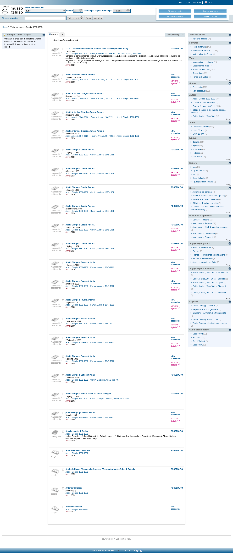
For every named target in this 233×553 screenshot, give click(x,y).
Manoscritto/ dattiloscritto (203, 50)
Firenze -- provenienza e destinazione (209, 255)
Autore (192, 95)
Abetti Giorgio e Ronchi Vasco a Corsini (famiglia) (88, 394)
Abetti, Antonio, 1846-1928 (77, 80)
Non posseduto (199, 91)
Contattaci (196, 2)
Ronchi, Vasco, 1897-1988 (118, 399)
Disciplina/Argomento (200, 215)
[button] (78, 11)
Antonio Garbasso (74, 488)
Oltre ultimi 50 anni (201, 127)
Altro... (228, 80)
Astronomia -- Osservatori (204, 233)
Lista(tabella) (175, 35)
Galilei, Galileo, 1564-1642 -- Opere (208, 282)
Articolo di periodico (201, 69)
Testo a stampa (199, 47)
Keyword (193, 301)
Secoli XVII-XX (199, 341)
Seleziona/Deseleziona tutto (66, 40)
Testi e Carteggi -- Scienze (204, 306)
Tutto (53, 34)
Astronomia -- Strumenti (203, 237)
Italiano (196, 142)
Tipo (191, 58)
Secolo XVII (198, 334)
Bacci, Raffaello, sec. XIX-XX (103, 54)
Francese (197, 149)
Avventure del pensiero (202, 192)
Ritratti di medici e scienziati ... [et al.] (209, 196)
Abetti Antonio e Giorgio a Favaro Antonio (85, 93)
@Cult (116, 539)
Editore (193, 163)
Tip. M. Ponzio (199, 171)
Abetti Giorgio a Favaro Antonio (80, 262)
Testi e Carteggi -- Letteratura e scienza (210, 323)
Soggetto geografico (199, 243)
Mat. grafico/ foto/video (202, 54)
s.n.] (194, 174)
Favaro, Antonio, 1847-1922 (103, 80)
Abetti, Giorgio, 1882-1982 (77, 54)
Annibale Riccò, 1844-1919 (78, 450)
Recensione (198, 73)
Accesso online (197, 34)
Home (181, 2)
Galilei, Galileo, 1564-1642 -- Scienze (209, 279)
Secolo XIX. (198, 345)
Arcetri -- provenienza (202, 247)
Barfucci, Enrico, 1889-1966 (129, 54)
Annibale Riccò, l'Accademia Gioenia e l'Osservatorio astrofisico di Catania (100, 469)
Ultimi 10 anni (199, 134)
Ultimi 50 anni (199, 130)
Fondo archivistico (201, 77)
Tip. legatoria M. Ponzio (203, 182)
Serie (192, 188)
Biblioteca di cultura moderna (205, 199)
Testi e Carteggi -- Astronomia (205, 319)
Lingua (192, 138)
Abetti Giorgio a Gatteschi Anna (80, 375)
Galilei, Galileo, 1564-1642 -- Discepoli (209, 286)
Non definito (198, 157)
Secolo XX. (197, 337)
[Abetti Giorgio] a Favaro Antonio (81, 412)
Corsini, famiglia (97, 399)
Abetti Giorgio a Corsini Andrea (80, 150)
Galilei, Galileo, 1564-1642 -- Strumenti (209, 293)
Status (192, 83)
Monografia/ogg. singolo (203, 62)
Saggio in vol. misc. (201, 66)
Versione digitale (175, 82)
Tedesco (196, 153)
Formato (193, 43)
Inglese (196, 146)
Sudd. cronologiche (199, 330)
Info (188, 2)
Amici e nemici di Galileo (77, 431)
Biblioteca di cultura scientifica (206, 203)
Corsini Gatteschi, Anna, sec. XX (104, 380)
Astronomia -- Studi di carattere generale (210, 227)
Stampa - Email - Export (17, 34)
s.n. (194, 167)
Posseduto (197, 87)
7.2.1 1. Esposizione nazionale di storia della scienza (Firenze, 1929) (97, 49)
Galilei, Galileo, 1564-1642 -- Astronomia (210, 272)
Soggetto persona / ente (201, 268)
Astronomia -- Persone (202, 223)
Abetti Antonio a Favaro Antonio (80, 75)
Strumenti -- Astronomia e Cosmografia (209, 313)
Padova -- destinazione (203, 258)
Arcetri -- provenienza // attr (204, 262)
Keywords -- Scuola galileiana (205, 309)
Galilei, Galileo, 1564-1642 (204, 116)
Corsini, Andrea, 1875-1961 (102, 155)
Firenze (196, 251)
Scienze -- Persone (201, 220)
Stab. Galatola (199, 178)
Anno (192, 122)
